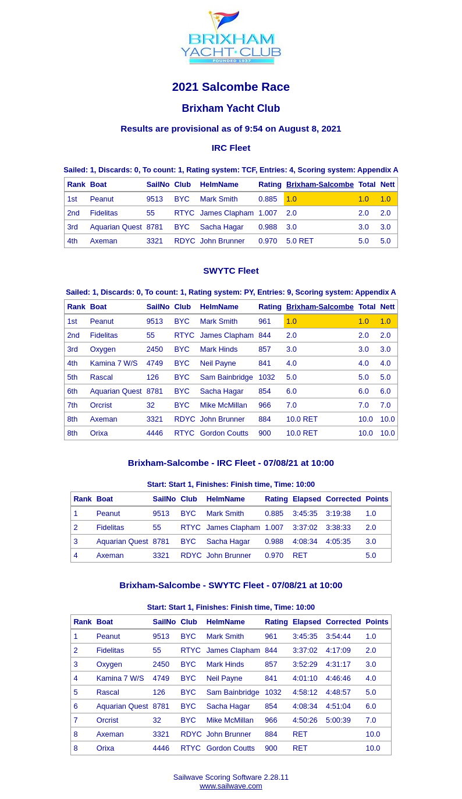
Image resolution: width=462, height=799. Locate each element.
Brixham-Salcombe (320, 184)
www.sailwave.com (231, 786)
